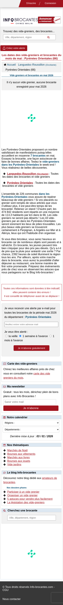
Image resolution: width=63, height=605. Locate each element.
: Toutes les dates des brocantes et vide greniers (30, 175)
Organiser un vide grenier (22, 495)
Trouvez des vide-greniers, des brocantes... (29, 31)
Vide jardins (14, 464)
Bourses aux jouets (18, 461)
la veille (13, 336)
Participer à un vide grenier (23, 491)
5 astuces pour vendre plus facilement (29, 498)
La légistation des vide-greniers (25, 502)
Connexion (50, 3)
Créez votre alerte (14, 48)
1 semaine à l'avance (35, 336)
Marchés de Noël (17, 450)
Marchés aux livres (18, 457)
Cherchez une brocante (22, 510)
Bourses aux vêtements (21, 453)
